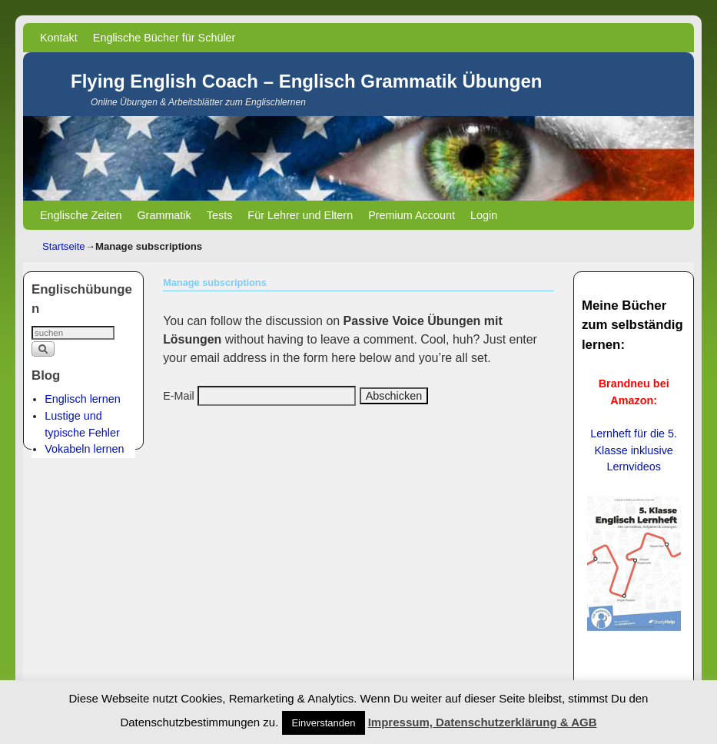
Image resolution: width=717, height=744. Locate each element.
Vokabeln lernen (84, 449)
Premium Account (411, 215)
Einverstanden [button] (323, 723)
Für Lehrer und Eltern (300, 215)
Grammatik (164, 215)
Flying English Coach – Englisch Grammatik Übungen (306, 81)
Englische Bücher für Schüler (164, 38)
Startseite (63, 246)
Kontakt (59, 38)
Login (483, 215)
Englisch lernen (82, 399)
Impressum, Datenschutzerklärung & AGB (482, 722)
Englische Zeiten (80, 215)
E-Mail (178, 396)
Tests (220, 215)
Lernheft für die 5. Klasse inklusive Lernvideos (633, 450)
